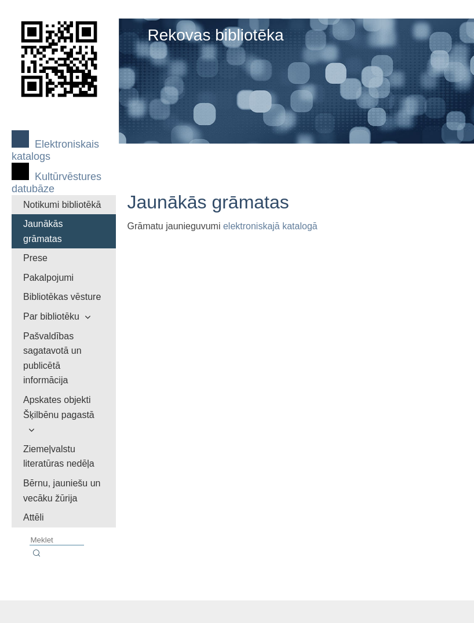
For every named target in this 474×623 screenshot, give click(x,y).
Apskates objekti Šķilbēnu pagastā (58, 407)
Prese (35, 258)
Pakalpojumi (48, 278)
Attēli (33, 517)
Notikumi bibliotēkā (62, 205)
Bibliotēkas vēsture (62, 297)
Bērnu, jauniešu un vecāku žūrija (61, 490)
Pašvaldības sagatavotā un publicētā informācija (52, 358)
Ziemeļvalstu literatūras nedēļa (58, 456)
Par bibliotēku (51, 316)
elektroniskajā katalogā (270, 226)
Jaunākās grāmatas (43, 231)
